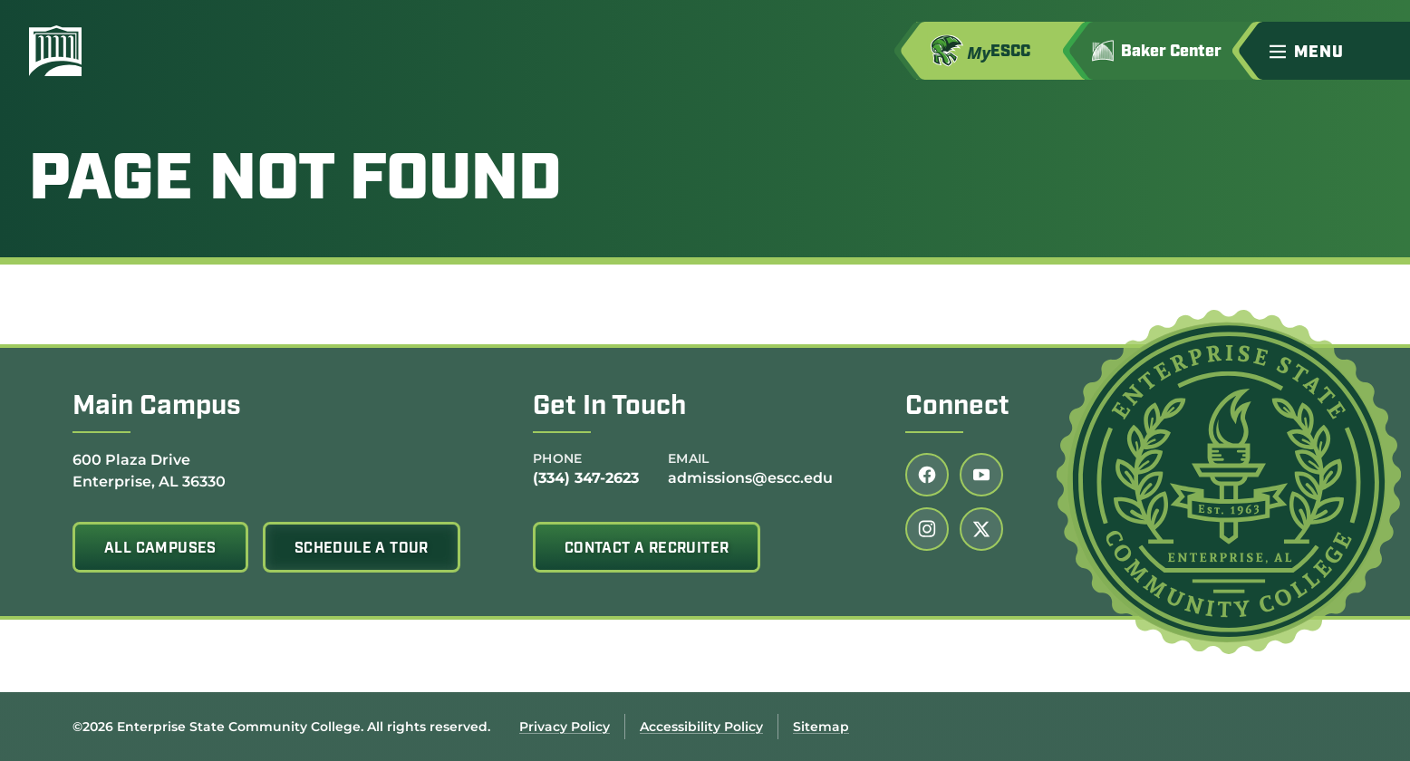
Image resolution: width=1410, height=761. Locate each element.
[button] (1332, 51)
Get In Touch (609, 407)
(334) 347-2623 (586, 477)
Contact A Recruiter (647, 549)
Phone (558, 458)
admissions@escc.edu (750, 477)
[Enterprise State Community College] (142, 51)
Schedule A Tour (362, 549)
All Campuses (160, 549)
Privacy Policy (564, 726)
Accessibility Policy (701, 726)
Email (689, 458)
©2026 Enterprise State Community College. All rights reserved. (281, 726)
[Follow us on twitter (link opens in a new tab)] (981, 529)
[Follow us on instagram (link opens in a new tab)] (927, 529)
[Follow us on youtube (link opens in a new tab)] (981, 474)
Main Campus (156, 407)
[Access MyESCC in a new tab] (1000, 51)
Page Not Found (295, 182)
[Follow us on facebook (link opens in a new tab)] (927, 474)
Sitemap (821, 726)
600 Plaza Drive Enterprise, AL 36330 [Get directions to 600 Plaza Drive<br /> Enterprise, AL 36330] (149, 469)
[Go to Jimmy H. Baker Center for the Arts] (1169, 51)
